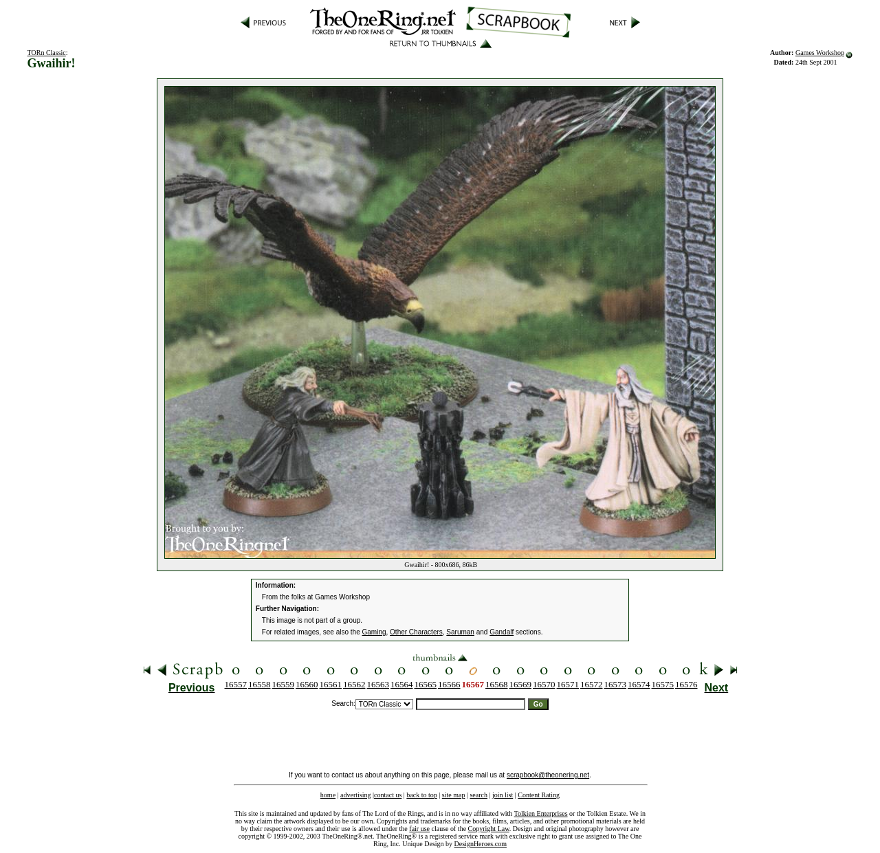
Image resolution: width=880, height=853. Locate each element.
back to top (421, 795)
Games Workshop (819, 52)
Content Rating (539, 795)
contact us (388, 795)
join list (502, 795)
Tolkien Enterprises (541, 813)
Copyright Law (488, 828)
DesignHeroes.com (480, 844)
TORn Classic (47, 52)
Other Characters (416, 632)
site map (453, 795)
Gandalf (502, 632)
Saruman (460, 632)
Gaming (374, 632)
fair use (419, 828)
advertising (355, 795)
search (478, 795)
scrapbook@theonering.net (548, 775)
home (328, 795)
